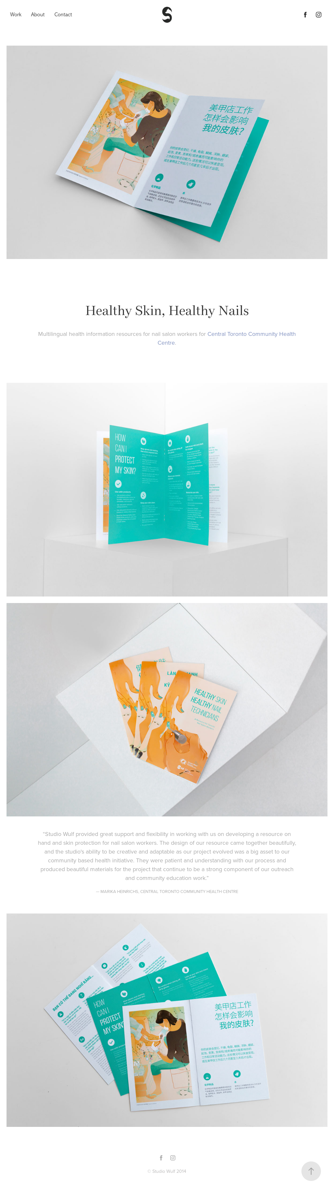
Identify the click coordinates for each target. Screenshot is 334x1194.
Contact (63, 14)
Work (16, 14)
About (38, 14)
